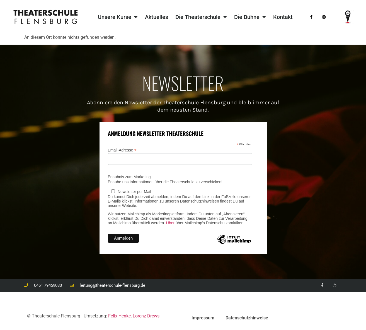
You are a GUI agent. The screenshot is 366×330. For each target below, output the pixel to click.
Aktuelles (156, 17)
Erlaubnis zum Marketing (129, 177)
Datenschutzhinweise (247, 318)
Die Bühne (250, 17)
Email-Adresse (122, 150)
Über (170, 223)
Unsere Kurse (118, 17)
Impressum (203, 318)
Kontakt (283, 17)
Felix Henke (119, 316)
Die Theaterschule (201, 17)
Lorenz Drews (146, 316)
